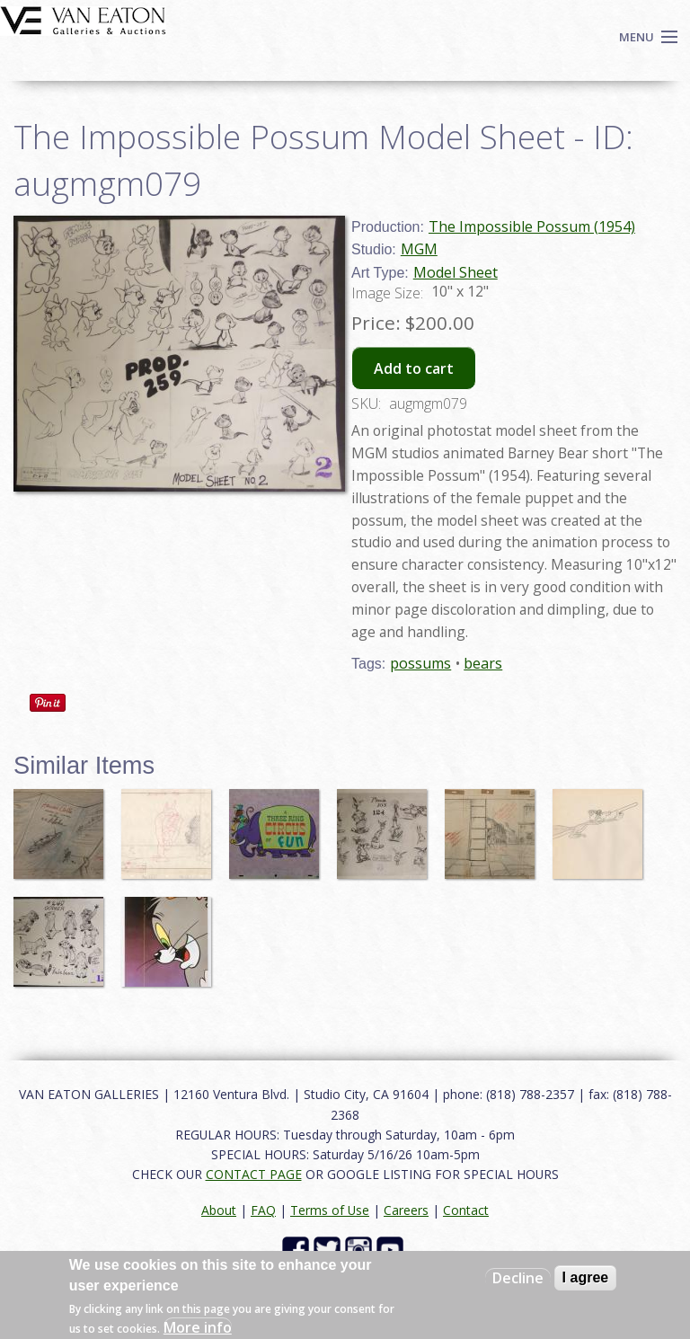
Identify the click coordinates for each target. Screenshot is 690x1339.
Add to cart (414, 368)
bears (483, 663)
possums (420, 663)
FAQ (263, 1210)
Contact (466, 1210)
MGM (419, 249)
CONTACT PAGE (254, 1174)
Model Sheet (455, 272)
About (218, 1210)
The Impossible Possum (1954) (532, 226)
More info (198, 1327)
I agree (585, 1277)
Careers (406, 1210)
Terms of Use (329, 1210)
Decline (518, 1278)
